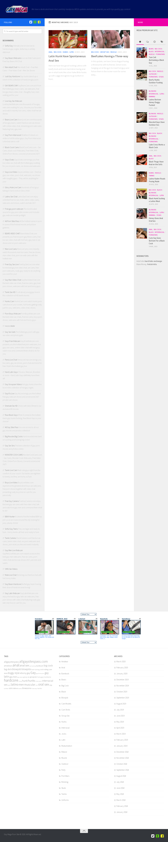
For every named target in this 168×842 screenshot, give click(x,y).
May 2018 (120, 794)
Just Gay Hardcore (12, 76)
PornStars (160, 54)
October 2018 (121, 764)
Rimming (152, 96)
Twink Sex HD (10, 292)
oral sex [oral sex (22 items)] (43, 684)
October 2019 (121, 691)
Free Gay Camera (12, 501)
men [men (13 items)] (21, 684)
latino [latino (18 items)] (14, 684)
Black (151, 51)
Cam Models (66, 703)
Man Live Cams (11, 249)
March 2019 (120, 734)
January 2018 (121, 812)
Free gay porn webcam (14, 209)
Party (63, 770)
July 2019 (120, 709)
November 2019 (122, 685)
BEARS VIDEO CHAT (12, 233)
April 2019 (120, 728)
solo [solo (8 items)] (11, 688)
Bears (151, 49)
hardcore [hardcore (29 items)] (11, 680)
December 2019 (122, 679)
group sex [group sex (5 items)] (26, 677)
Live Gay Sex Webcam (13, 101)
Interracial (159, 51)
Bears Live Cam (11, 119)
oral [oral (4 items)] (37, 685)
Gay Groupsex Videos (13, 384)
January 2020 (121, 673)
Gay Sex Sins (10, 445)
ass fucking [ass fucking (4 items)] (33, 666)
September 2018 (122, 770)
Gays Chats (9, 159)
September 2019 (122, 697)
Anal (50, 52)
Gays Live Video (11, 172)
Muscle (114, 52)
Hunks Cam (9, 301)
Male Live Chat (10, 575)
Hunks (65, 52)
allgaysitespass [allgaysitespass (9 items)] (11, 661)
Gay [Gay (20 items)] (33, 673)
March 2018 (120, 800)
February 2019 (122, 740)
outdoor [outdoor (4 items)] (6, 688)
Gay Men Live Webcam (14, 550)
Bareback (65, 673)
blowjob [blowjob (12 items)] (16, 669)
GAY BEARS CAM (11, 85)
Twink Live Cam (11, 470)
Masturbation (66, 746)
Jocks (63, 734)
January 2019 (121, 746)
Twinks (151, 176)
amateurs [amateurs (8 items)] (8, 665)
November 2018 (122, 758)
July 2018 (120, 782)
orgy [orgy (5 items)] (50, 685)
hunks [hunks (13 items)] (31, 680)
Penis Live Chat (11, 359)
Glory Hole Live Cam (13, 187)
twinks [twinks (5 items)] (39, 688)
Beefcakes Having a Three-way (109, 56)
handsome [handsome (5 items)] (47, 677)
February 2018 (122, 806)
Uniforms (65, 800)
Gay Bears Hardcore (13, 584)
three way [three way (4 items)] (34, 688)
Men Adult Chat (11, 67)
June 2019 (120, 715)
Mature (64, 752)
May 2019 (120, 721)
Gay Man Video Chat (13, 280)
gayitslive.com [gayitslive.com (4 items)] (40, 673)
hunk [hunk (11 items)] (25, 680)
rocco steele (10, 326)
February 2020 (122, 667)
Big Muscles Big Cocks (14, 436)
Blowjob (152, 91)
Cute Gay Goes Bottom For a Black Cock (157, 241)
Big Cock (57, 52)
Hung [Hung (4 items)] (20, 681)
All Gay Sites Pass (11, 427)
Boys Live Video (11, 482)
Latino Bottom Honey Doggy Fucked (155, 102)
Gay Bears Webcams (13, 58)
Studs (161, 77)
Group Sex (104, 52)
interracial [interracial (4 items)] (39, 681)
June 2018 (120, 788)
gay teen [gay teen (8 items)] (13, 676)
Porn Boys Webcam (13, 313)
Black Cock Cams (12, 147)
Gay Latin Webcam (12, 593)
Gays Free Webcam (12, 341)
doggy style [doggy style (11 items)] (14, 673)
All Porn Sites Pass (12, 221)
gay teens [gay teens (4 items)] (20, 677)
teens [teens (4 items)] (20, 688)
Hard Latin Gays (11, 372)
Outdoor (152, 74)
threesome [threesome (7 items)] (26, 688)
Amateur (64, 661)
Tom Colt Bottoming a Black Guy (156, 60)
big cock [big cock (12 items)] (48, 665)
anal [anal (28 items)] (16, 665)
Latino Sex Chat (11, 196)
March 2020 (120, 661)
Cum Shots (65, 709)
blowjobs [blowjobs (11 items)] (26, 669)
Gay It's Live (9, 393)
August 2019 (121, 703)
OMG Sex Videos (11, 569)
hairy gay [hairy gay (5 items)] (40, 677)
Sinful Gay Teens (11, 529)
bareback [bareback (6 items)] (39, 666)
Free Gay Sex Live (12, 264)
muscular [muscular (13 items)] (29, 684)
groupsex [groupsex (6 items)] (33, 677)
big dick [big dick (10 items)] (8, 669)
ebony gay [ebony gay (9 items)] (25, 673)
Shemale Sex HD (11, 406)
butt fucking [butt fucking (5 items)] (36, 669)
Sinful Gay (9, 46)
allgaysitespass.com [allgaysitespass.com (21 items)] (33, 661)
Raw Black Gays (11, 415)
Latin (72, 52)
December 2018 (122, 752)
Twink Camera (10, 538)
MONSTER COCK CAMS (14, 455)
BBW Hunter (10, 516)
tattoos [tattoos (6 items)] (15, 688)
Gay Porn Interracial (13, 135)
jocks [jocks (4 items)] (9, 685)
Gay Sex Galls (10, 332)
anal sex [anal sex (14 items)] (24, 665)
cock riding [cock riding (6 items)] (44, 669)
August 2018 (121, 776)
